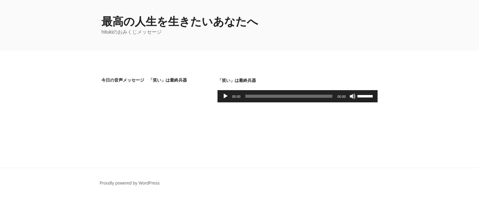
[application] (298, 96)
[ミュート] (352, 96)
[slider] (288, 96)
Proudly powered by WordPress (130, 183)
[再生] (225, 96)
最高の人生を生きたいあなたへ (179, 21)
